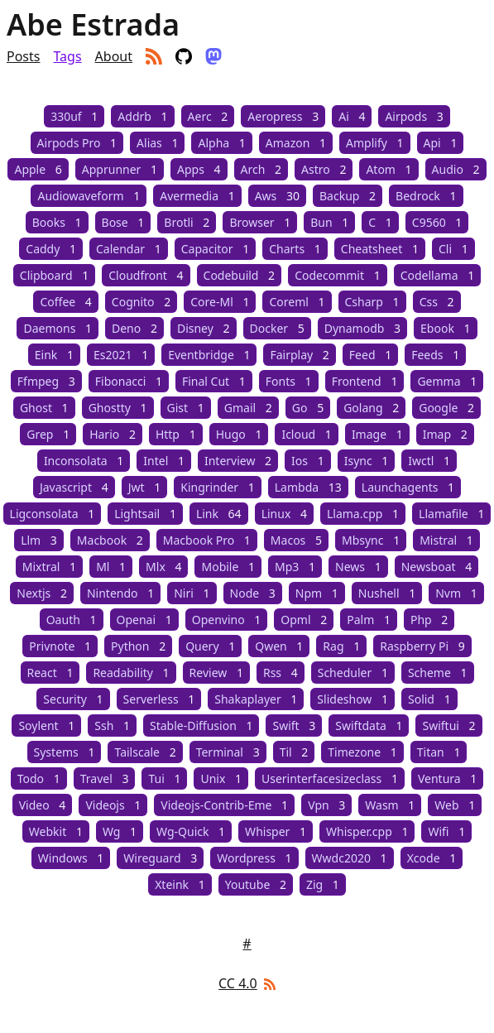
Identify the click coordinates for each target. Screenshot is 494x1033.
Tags (67, 56)
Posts (23, 56)
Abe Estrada (93, 25)
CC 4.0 (237, 983)
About (113, 56)
